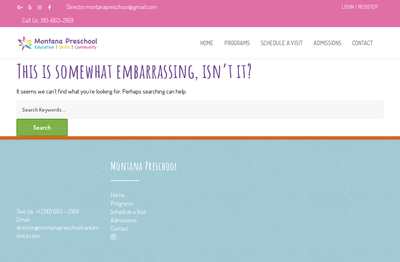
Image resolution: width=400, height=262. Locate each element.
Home (206, 42)
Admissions (327, 42)
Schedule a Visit (282, 42)
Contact (362, 42)
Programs (237, 42)
